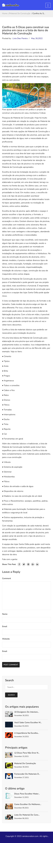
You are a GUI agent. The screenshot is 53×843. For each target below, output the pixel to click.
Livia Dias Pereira (20, 38)
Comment (6, 578)
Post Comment (11, 664)
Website (6, 638)
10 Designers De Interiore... (26, 712)
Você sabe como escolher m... (28, 722)
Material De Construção (20, 13)
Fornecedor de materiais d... (27, 774)
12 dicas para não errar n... (26, 753)
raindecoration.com (30, 836)
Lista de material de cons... (27, 814)
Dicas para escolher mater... (27, 793)
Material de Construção (25, 763)
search (11, 695)
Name (4, 614)
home (4, 13)
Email (4, 626)
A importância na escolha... (26, 733)
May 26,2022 (37, 38)
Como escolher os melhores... (27, 804)
